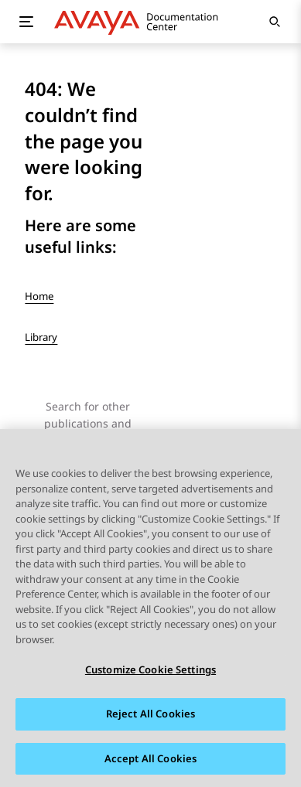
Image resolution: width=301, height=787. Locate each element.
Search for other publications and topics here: (88, 423)
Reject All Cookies (150, 714)
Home (39, 296)
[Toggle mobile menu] (26, 21)
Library (41, 337)
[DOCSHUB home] (140, 21)
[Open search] (274, 21)
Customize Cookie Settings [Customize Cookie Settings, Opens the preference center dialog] (150, 670)
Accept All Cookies (150, 759)
